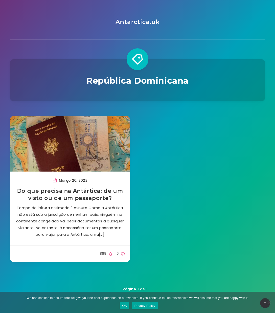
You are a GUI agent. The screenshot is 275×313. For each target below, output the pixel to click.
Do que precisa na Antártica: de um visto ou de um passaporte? (70, 195)
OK (124, 306)
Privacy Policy (144, 306)
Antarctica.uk (137, 21)
